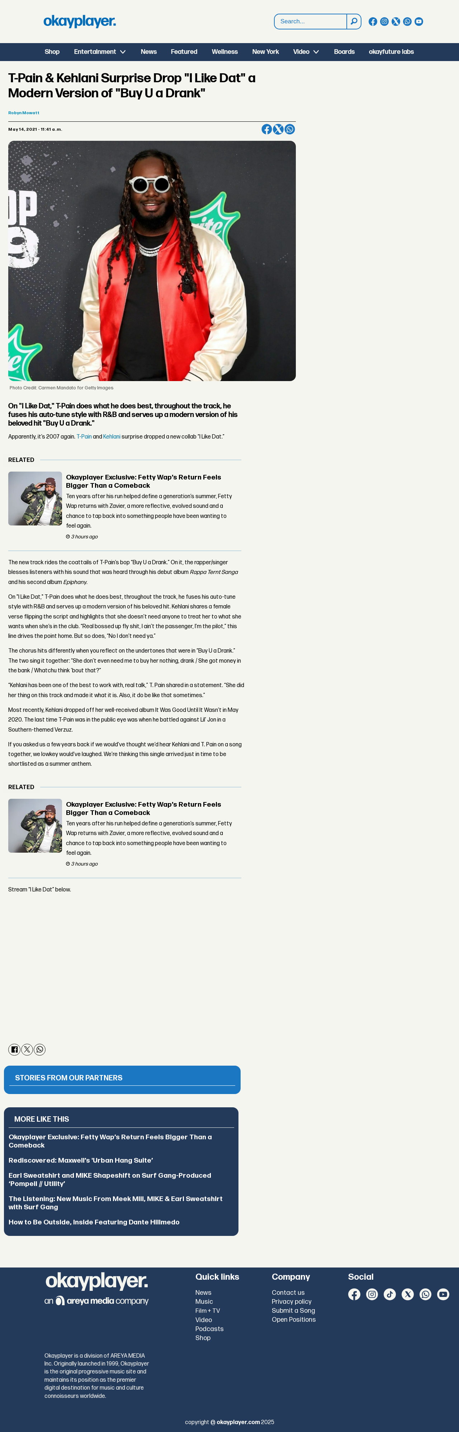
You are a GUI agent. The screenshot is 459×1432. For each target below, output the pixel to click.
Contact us (288, 1293)
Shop (52, 52)
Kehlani (111, 437)
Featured (184, 52)
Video (301, 52)
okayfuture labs (391, 52)
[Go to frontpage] (79, 21)
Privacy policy (292, 1302)
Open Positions (294, 1320)
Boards (344, 52)
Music (204, 1302)
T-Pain (84, 437)
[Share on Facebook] (266, 129)
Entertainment (95, 52)
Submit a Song (293, 1311)
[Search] (353, 21)
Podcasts (209, 1329)
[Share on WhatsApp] (289, 129)
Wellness (225, 52)
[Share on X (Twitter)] (278, 129)
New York (265, 52)
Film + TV (207, 1311)
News (149, 52)
